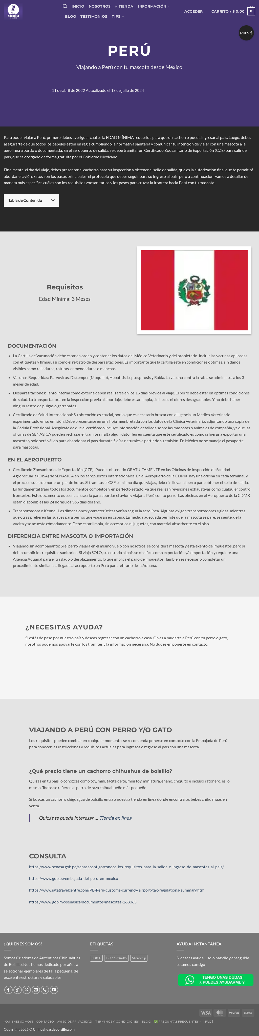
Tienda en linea (115, 818)
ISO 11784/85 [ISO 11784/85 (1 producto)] (116, 958)
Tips (118, 16)
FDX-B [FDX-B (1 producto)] (96, 958)
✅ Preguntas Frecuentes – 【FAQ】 (184, 1021)
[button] (193, 11)
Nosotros (100, 6)
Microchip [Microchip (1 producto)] (139, 958)
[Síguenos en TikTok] (17, 990)
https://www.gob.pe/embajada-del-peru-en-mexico (73, 878)
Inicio (78, 6)
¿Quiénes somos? (18, 1021)
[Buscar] (65, 6)
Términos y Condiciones (117, 1021)
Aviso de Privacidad (74, 1021)
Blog (70, 16)
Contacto (45, 1021)
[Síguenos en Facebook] (8, 990)
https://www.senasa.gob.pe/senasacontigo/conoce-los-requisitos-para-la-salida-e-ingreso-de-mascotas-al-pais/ (126, 866)
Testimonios (93, 16)
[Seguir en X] (27, 990)
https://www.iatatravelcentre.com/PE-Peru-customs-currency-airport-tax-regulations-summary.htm (116, 889)
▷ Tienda (124, 6)
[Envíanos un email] (36, 990)
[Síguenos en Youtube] (54, 990)
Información (154, 6)
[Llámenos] (45, 990)
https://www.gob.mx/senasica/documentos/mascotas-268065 (83, 901)
